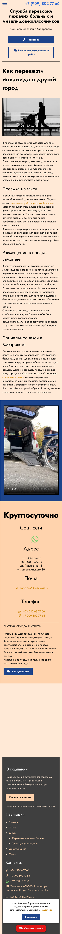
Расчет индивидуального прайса (31, 52)
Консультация (18, 671)
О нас (12, 827)
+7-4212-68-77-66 (31, 611)
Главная (13, 822)
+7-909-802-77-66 (31, 616)
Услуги (12, 833)
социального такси (13, 377)
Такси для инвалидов (24, 843)
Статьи (12, 854)
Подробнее (46, 909)
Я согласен (31, 917)
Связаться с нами (20, 797)
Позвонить (30, 39)
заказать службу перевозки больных (32, 203)
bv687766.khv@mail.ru (31, 588)
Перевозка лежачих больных (29, 838)
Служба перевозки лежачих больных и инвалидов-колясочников (31, 16)
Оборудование (17, 849)
